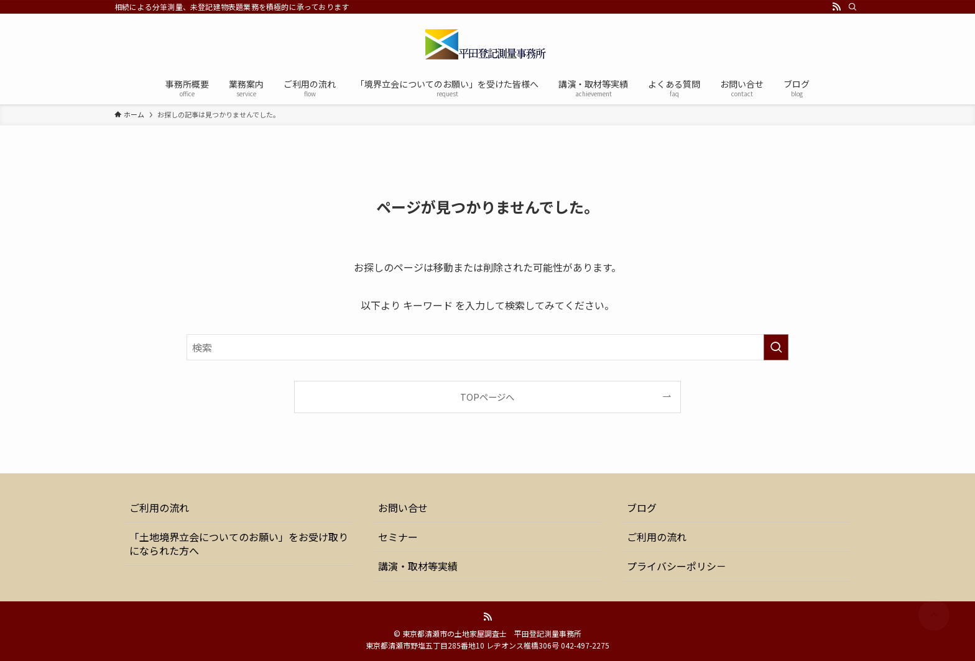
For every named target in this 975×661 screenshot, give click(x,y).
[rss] (836, 7)
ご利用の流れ (159, 507)
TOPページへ (487, 396)
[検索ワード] (487, 347)
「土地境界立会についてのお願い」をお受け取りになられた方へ (238, 543)
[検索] (852, 7)
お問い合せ (403, 507)
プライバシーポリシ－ (676, 565)
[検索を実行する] (776, 347)
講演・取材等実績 (418, 565)
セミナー (398, 536)
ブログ (642, 507)
